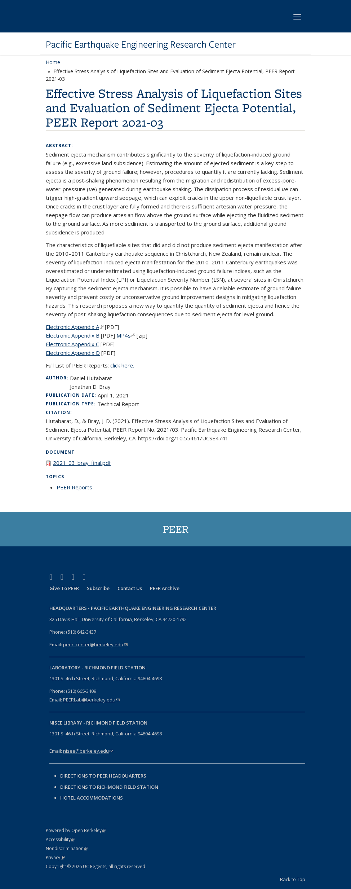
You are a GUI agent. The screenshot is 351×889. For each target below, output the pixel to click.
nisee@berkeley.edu (88, 751)
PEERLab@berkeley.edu (91, 699)
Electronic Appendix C (72, 344)
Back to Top (292, 879)
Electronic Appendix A (74, 326)
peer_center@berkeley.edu (95, 644)
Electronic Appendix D (73, 352)
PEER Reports (74, 487)
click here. (122, 365)
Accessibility (60, 839)
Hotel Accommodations (91, 798)
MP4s (125, 335)
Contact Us (129, 588)
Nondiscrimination (67, 848)
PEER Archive (164, 588)
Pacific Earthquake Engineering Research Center (141, 44)
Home (53, 62)
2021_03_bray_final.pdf (82, 462)
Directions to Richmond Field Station (109, 787)
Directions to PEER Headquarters (103, 776)
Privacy (55, 857)
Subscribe (98, 588)
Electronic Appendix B (72, 335)
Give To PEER (64, 588)
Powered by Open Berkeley (76, 830)
